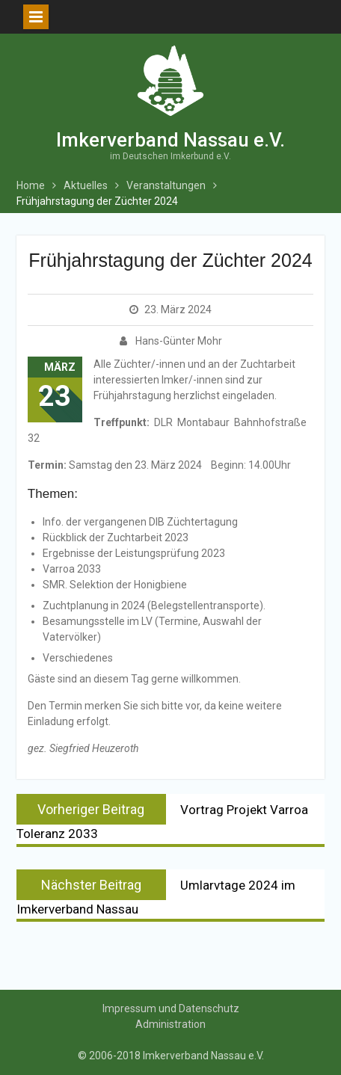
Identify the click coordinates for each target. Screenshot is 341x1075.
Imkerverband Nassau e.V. (170, 140)
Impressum (129, 1008)
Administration (170, 1024)
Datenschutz (209, 1008)
